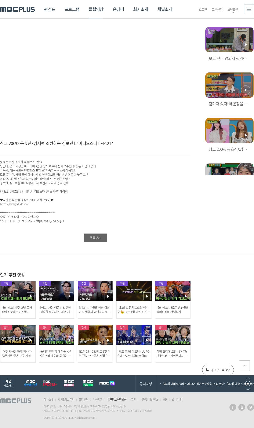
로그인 (203, 9)
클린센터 (83, 399)
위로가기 (244, 365)
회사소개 (140, 9)
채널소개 (164, 9)
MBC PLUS (17, 9)
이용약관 (98, 399)
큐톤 (133, 399)
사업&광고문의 (66, 399)
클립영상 (96, 9)
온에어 (118, 9)
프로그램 (72, 9)
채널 (8, 383)
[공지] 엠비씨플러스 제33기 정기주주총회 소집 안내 (193, 384)
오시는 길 (177, 399)
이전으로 (248, 378)
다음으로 (248, 389)
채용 (165, 399)
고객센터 (217, 9)
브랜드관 (233, 9)
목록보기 (95, 237)
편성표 (49, 9)
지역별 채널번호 (149, 399)
